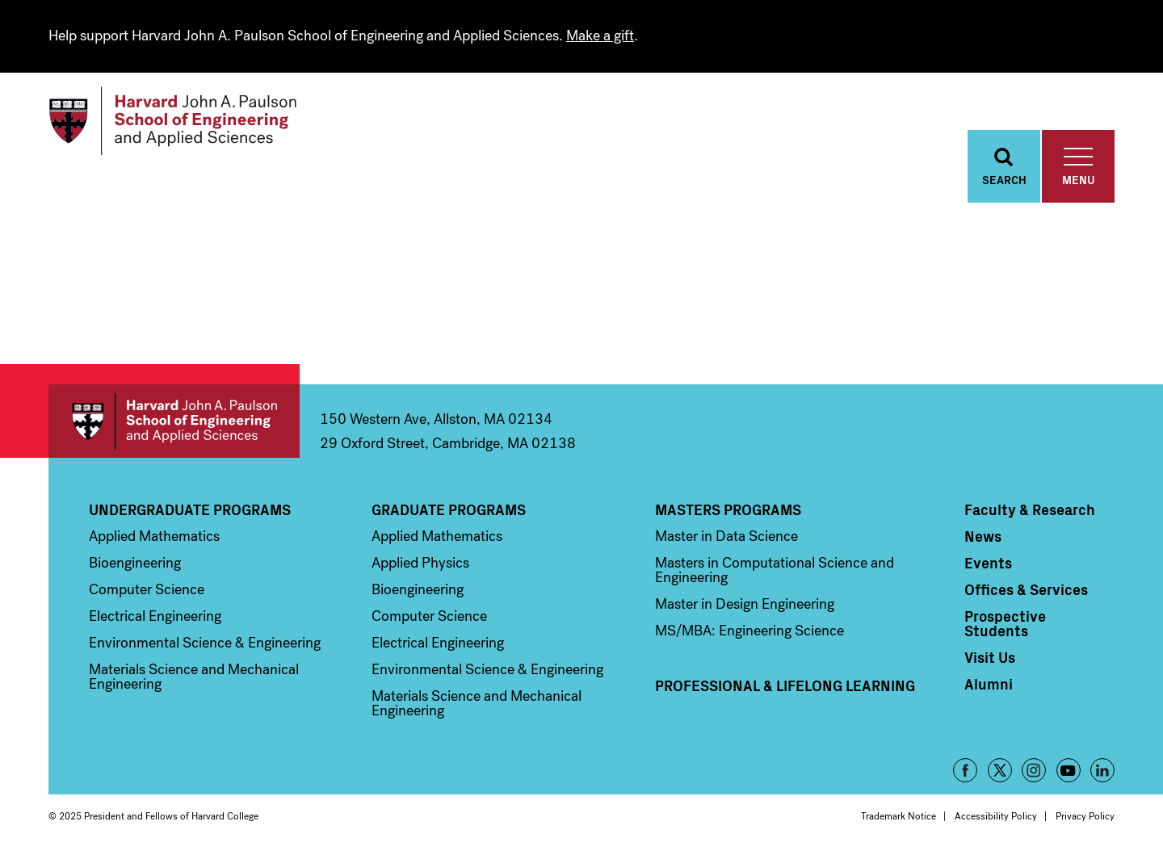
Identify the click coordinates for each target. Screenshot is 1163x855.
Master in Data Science (726, 536)
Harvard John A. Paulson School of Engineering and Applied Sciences (174, 421)
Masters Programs (728, 509)
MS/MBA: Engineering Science (749, 630)
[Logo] (172, 121)
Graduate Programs (449, 509)
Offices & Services (1026, 589)
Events (988, 562)
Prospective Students (1005, 623)
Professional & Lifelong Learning (785, 685)
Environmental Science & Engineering (205, 642)
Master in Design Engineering (744, 604)
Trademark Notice (898, 816)
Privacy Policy (1085, 816)
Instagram (1034, 770)
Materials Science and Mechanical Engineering (194, 676)
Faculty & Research (1029, 509)
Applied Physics (420, 562)
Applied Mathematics (154, 536)
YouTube (1068, 770)
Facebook (965, 770)
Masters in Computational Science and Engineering (774, 570)
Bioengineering (135, 562)
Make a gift (600, 35)
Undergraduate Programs (190, 509)
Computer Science (146, 589)
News (982, 536)
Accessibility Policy (996, 816)
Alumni (988, 684)
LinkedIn (1102, 770)
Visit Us (989, 657)
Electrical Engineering (155, 616)
